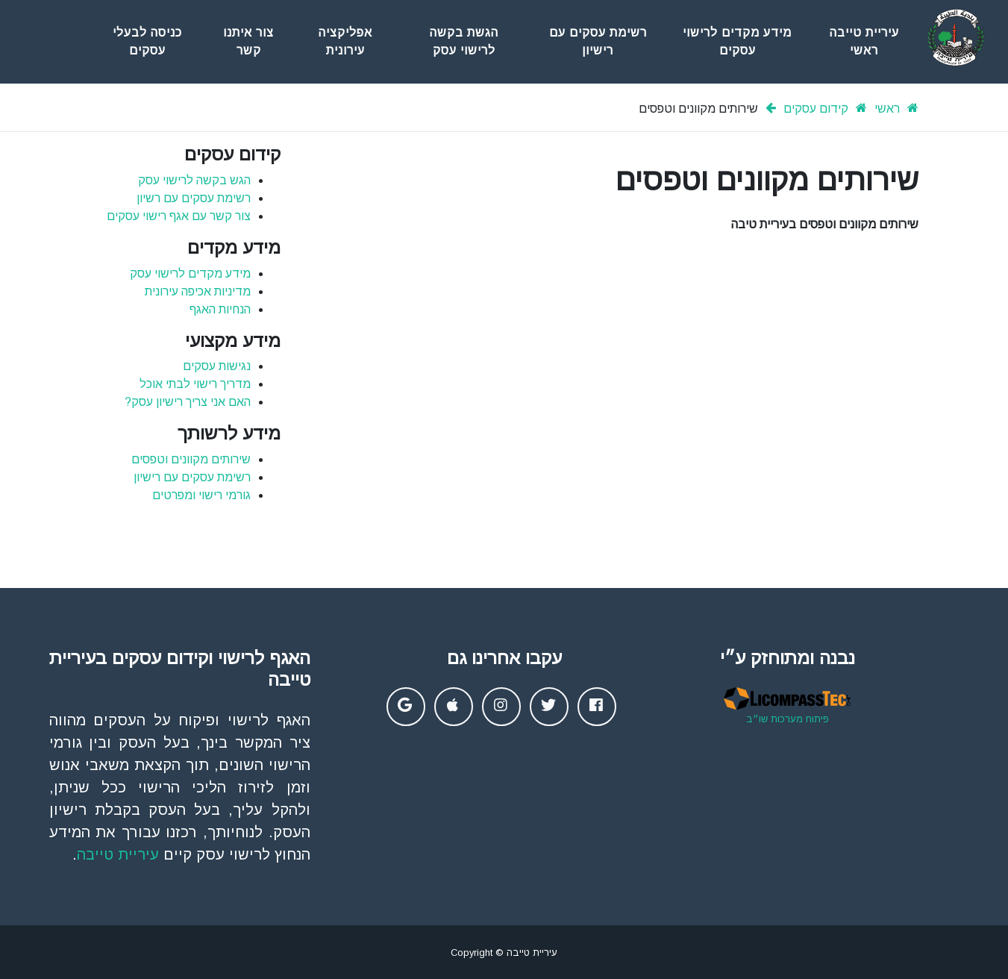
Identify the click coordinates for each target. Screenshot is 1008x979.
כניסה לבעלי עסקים (147, 41)
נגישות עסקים (217, 366)
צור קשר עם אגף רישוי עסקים (179, 216)
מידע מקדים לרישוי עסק (190, 273)
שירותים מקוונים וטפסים (191, 459)
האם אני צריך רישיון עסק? (188, 401)
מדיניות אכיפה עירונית (198, 291)
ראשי (887, 108)
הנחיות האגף (220, 309)
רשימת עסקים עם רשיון (194, 198)
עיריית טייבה (118, 854)
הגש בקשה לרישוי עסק (194, 180)
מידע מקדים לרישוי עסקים (737, 41)
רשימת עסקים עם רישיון (598, 41)
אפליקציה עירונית (345, 41)
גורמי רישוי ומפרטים (201, 495)
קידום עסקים (815, 108)
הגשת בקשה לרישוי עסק (464, 41)
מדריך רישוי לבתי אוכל (195, 384)
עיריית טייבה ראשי (864, 41)
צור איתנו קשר (248, 41)
